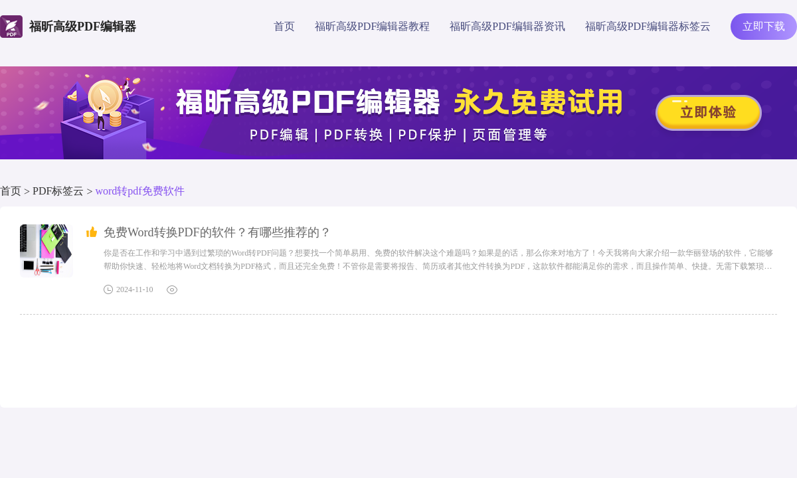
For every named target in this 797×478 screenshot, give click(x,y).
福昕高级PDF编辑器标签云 (648, 26)
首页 (284, 26)
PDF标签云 (58, 191)
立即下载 (764, 26)
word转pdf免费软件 (139, 191)
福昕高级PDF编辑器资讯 (507, 26)
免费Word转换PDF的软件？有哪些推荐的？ (217, 232)
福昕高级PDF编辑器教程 (372, 26)
